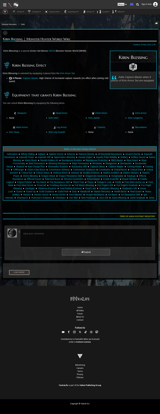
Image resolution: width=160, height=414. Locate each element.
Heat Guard (135, 191)
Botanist (20, 166)
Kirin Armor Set (67, 73)
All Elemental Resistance (110, 154)
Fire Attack (41, 182)
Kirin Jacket (94, 118)
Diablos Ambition (111, 173)
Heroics (26, 194)
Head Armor (62, 113)
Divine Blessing (30, 176)
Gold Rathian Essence (71, 188)
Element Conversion (73, 179)
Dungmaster (117, 176)
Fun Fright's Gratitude (127, 185)
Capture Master (30, 78)
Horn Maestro (75, 194)
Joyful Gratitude (137, 197)
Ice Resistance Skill (130, 194)
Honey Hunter (58, 194)
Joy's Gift (103, 197)
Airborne (71, 154)
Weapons (22, 113)
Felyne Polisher (24, 182)
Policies (80, 377)
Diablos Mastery (131, 173)
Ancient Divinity (132, 154)
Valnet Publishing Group (90, 385)
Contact (80, 320)
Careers (80, 368)
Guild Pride (63, 191)
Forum (80, 314)
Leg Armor (62, 127)
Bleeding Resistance (59, 163)
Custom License (83, 342)
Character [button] (52, 12)
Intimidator (60, 197)
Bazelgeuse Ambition (72, 160)
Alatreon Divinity (86, 154)
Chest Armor (101, 113)
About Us (80, 317)
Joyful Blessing (119, 197)
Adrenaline (12, 154)
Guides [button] (103, 12)
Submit (86, 252)
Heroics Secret (41, 194)
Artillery (124, 157)
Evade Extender (111, 179)
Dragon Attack (48, 176)
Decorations (141, 127)
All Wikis (80, 311)
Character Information (9, 24)
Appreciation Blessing (64, 157)
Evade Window (129, 179)
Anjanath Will (44, 157)
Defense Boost (60, 173)
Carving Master (134, 166)
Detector (75, 173)
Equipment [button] (70, 12)
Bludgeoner (111, 163)
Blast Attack (132, 160)
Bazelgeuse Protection (97, 160)
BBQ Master (117, 160)
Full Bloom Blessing (84, 185)
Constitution (104, 169)
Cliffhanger (18, 169)
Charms (101, 127)
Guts (74, 191)
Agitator (41, 154)
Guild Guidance (46, 191)
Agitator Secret (56, 154)
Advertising (80, 365)
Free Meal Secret (25, 185)
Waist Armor (22, 127)
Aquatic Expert (85, 157)
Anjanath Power (26, 157)
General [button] (34, 12)
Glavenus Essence (47, 188)
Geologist (30, 188)
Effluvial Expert (34, 179)
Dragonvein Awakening (96, 176)
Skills (23, 24)
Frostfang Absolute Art (60, 185)
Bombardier (126, 163)
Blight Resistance (80, 163)
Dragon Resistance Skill (70, 176)
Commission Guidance (84, 169)
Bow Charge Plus (36, 166)
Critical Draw (136, 169)
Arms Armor (141, 113)
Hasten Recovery (102, 191)
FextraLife (63, 385)
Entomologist (93, 179)
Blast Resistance (37, 163)
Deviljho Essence (91, 173)
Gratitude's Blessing (109, 188)
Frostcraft (41, 185)
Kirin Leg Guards (57, 132)
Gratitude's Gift (129, 188)
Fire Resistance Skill (60, 182)
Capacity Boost (97, 166)
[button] (122, 4)
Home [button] (18, 12)
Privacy (80, 374)
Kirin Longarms (135, 118)
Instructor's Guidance (41, 197)
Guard (19, 191)
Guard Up (30, 191)
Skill (51, 51)
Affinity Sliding (28, 154)
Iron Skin (73, 197)
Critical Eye (26, 173)
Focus (91, 182)
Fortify (118, 182)
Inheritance (22, 197)
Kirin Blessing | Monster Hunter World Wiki (36, 39)
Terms (80, 371)
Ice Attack (113, 194)
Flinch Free (78, 182)
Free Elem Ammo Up (135, 182)
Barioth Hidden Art (49, 160)
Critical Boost (120, 169)
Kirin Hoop (14, 132)
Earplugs (131, 176)
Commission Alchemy (59, 169)
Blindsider (97, 163)
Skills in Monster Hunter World (80, 149)
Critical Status (43, 173)
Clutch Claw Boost (36, 169)
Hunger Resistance (95, 194)
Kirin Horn (53, 118)
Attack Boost (31, 160)
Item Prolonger (88, 197)
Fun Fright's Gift (105, 185)
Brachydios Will (79, 166)
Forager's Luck (104, 182)
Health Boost (120, 191)
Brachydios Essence (58, 166)
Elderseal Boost (52, 179)
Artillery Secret (138, 157)
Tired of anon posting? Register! (137, 216)
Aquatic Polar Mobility (106, 157)
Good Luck (90, 188)
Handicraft (85, 191)
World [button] (87, 12)
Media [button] (118, 12)
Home (80, 307)
